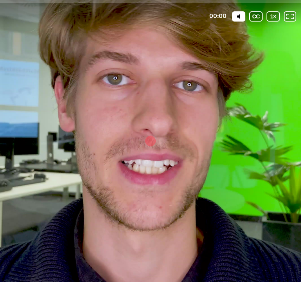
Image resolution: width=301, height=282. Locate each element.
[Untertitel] (256, 16)
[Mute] (238, 16)
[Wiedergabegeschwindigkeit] (273, 16)
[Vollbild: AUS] (290, 16)
